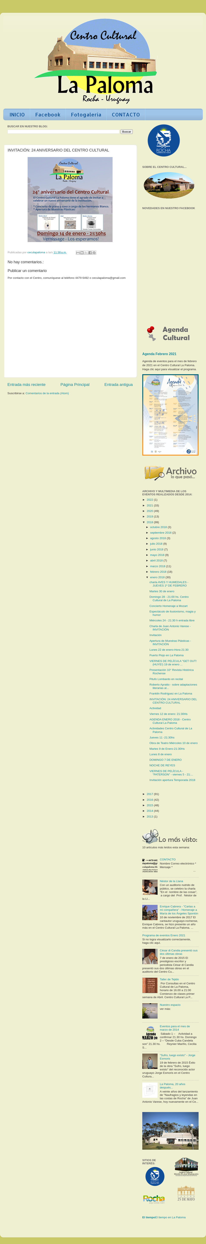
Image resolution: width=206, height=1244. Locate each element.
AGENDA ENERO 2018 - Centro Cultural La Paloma (170, 721)
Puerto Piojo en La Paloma (167, 655)
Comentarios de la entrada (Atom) (47, 393)
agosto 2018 (158, 538)
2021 (150, 505)
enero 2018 (157, 577)
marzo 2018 (158, 566)
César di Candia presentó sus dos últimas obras (179, 952)
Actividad (155, 708)
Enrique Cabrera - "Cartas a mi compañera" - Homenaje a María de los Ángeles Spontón (179, 910)
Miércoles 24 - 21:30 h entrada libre (172, 620)
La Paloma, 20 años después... (172, 1085)
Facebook (48, 114)
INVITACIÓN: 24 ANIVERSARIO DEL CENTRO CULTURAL (173, 701)
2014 (150, 810)
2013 (150, 816)
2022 (150, 499)
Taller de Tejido (169, 979)
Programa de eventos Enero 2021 (163, 935)
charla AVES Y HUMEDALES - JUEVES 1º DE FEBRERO (169, 584)
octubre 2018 (159, 527)
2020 (150, 511)
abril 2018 (157, 560)
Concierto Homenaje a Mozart (169, 606)
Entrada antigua (118, 384)
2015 (150, 805)
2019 (150, 516)
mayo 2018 (157, 555)
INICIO (17, 114)
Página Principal (75, 384)
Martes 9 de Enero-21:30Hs (167, 748)
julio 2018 (156, 543)
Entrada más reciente (26, 384)
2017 (150, 794)
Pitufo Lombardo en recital (166, 679)
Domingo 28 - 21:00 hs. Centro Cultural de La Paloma (169, 598)
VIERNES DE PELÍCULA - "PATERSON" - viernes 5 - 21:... (171, 772)
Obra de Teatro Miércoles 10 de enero (174, 743)
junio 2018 (157, 549)
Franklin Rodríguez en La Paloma (171, 693)
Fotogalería (86, 114)
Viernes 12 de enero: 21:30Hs (169, 714)
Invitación (156, 635)
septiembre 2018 (161, 532)
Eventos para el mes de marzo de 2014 (175, 1028)
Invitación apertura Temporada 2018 (172, 780)
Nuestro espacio (170, 1004)
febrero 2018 (158, 571)
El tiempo (148, 1217)
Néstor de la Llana (171, 881)
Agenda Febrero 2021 (159, 354)
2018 (150, 522)
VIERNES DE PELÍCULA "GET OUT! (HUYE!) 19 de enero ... (173, 662)
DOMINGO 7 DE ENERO (166, 759)
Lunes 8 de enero (161, 754)
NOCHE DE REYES (162, 765)
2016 (150, 799)
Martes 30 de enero (162, 591)
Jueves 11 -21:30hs (162, 737)
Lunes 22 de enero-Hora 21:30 (169, 649)
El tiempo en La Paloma (170, 1217)
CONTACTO (126, 114)
